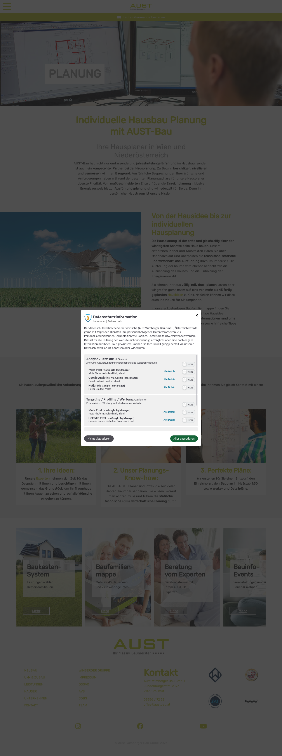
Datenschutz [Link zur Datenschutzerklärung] (115, 321)
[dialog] (141, 378)
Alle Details (169, 371)
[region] (141, 392)
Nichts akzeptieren (98, 438)
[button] (184, 364)
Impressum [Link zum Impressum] (99, 321)
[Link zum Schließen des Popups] (197, 316)
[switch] (188, 363)
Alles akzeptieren (184, 438)
